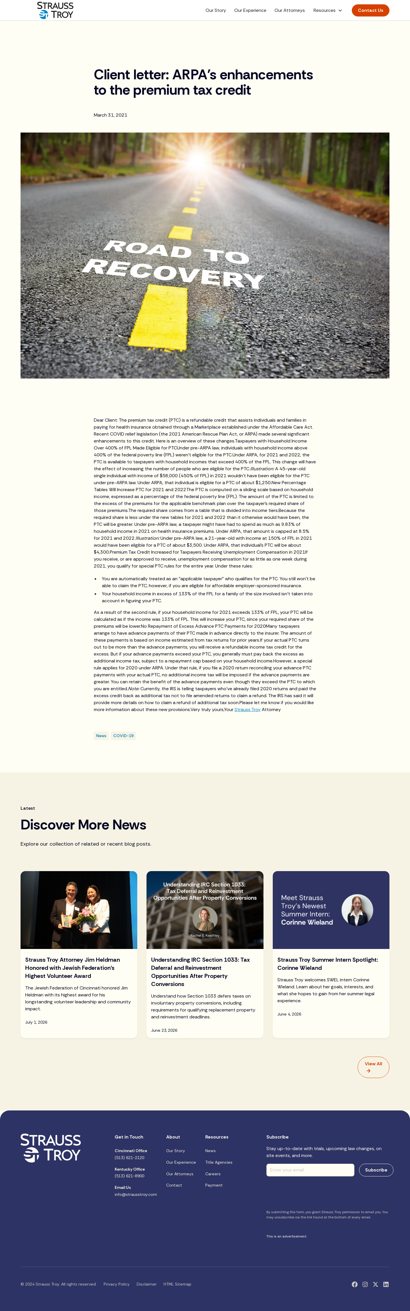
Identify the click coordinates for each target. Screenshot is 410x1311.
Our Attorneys (289, 10)
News (210, 1150)
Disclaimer (147, 1284)
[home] (55, 10)
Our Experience (250, 10)
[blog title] (79, 984)
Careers (213, 1173)
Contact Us (370, 10)
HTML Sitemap (177, 1284)
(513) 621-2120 (131, 1154)
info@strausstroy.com (136, 1191)
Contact (174, 1185)
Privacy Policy (117, 1284)
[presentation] (310, 1192)
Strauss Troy (248, 709)
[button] (328, 10)
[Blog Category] (101, 736)
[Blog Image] (79, 910)
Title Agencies (219, 1162)
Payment (214, 1185)
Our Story (216, 10)
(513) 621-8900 (130, 1173)
